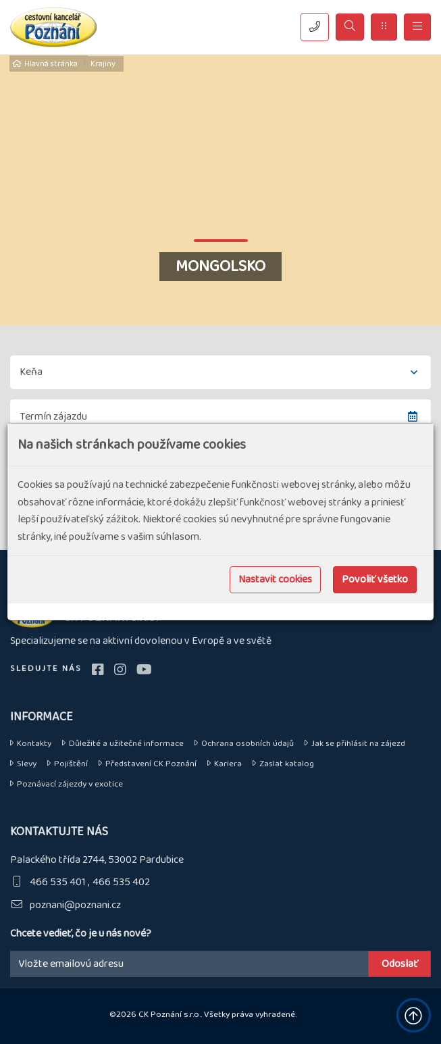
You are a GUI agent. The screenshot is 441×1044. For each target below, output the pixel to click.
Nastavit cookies (275, 579)
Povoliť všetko (375, 579)
